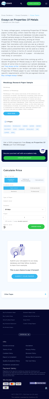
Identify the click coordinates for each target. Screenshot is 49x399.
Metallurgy (30, 129)
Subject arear (7, 201)
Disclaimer (29, 345)
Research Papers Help (29, 312)
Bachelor (14, 191)
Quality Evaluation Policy (11, 361)
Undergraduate (35, 188)
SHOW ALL (23, 334)
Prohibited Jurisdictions (11, 364)
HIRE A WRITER (34, 3)
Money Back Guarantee (33, 357)
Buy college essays (9, 75)
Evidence (21, 129)
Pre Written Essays (8, 327)
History (38, 126)
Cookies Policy (8, 353)
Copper (6, 132)
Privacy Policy (30, 349)
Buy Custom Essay (8, 316)
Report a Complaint (9, 357)
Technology (17, 126)
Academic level (8, 185)
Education (7, 126)
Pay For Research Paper (9, 312)
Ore (37, 129)
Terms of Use (7, 349)
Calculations (38, 180)
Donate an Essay (8, 345)
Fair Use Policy (31, 361)
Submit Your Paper (24, 276)
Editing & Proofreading (24, 180)
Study (15, 129)
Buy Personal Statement (9, 323)
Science (25, 126)
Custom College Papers (29, 323)
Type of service (9, 176)
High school (14, 188)
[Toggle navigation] (46, 4)
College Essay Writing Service (31, 316)
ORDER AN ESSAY (24, 158)
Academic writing (9, 180)
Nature (32, 126)
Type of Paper (7, 197)
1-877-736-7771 (16, 394)
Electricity (7, 129)
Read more (11, 113)
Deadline (6, 205)
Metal (13, 132)
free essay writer (12, 66)
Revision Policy (31, 353)
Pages (5, 213)
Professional (35, 191)
